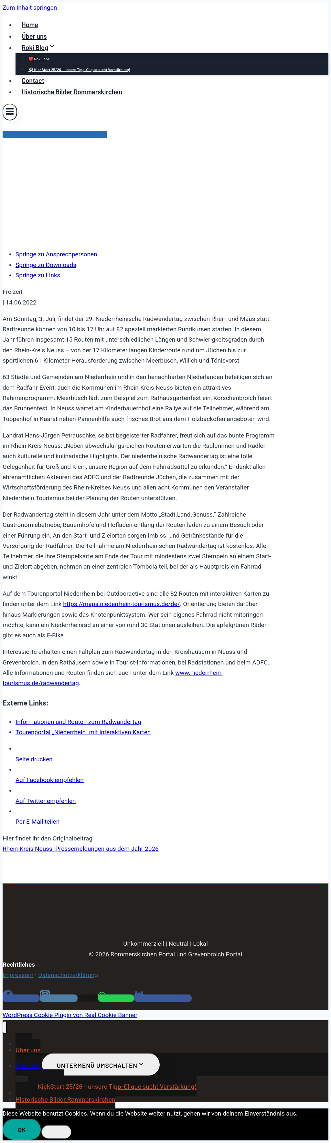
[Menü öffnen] (10, 112)
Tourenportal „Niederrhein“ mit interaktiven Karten (83, 732)
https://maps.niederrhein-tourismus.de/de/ (121, 604)
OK (22, 1129)
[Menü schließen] (5, 1027)
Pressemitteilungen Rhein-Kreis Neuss (55, 134)
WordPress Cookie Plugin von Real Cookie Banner (70, 1015)
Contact (33, 80)
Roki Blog (29, 1065)
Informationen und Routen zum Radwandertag (78, 722)
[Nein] (56, 1132)
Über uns (34, 36)
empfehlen (50, 780)
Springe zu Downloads (46, 265)
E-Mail (37, 821)
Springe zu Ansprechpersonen (56, 254)
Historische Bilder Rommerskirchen (72, 92)
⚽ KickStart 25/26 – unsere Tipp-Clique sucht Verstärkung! (79, 69)
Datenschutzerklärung (68, 975)
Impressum (18, 975)
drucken (34, 759)
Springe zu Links (38, 275)
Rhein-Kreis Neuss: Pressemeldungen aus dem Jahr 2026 (81, 848)
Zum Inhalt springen (30, 7)
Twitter (46, 801)
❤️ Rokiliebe (39, 59)
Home (30, 24)
